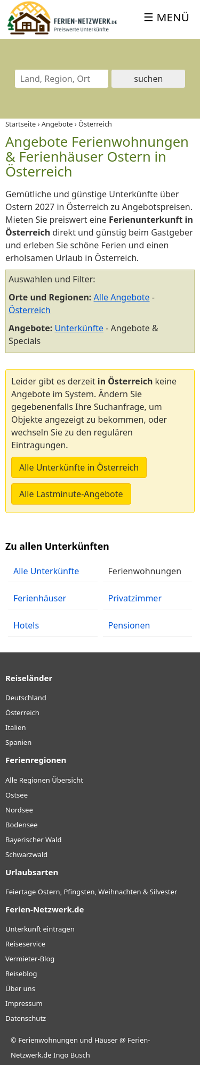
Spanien (18, 742)
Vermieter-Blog (29, 958)
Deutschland (25, 697)
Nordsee (19, 810)
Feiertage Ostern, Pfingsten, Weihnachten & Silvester (91, 891)
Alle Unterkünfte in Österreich (79, 467)
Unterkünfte (78, 328)
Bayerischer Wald (33, 839)
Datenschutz (25, 1018)
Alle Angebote (122, 297)
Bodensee (21, 824)
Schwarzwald (26, 854)
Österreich (30, 310)
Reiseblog (21, 973)
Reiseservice (25, 944)
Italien (15, 727)
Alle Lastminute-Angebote (71, 494)
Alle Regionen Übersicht (44, 780)
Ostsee (16, 795)
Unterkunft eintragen (40, 929)
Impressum (24, 1003)
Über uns (20, 988)
